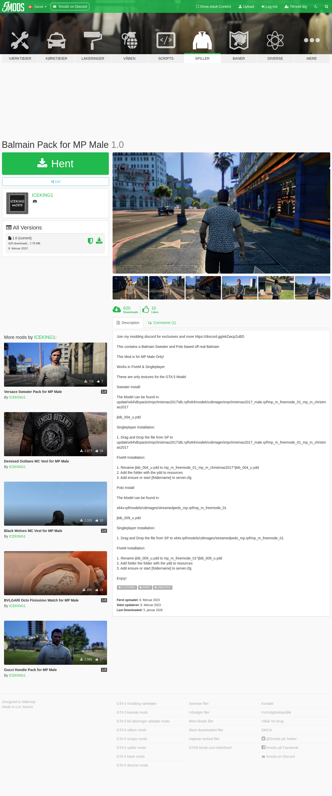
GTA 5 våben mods (131, 730)
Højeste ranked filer (204, 739)
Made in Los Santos (17, 707)
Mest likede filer (201, 721)
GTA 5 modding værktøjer (136, 704)
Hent (55, 164)
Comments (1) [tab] (162, 323)
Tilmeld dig (296, 7)
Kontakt (267, 704)
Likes (154, 312)
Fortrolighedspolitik (276, 712)
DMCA (267, 730)
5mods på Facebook (280, 747)
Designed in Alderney (19, 702)
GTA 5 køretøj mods (132, 712)
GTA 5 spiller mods (131, 748)
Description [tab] (128, 323)
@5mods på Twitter (279, 739)
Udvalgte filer (199, 712)
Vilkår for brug (273, 721)
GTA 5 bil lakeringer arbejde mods (143, 721)
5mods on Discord (278, 756)
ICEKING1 (42, 195)
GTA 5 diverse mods (132, 765)
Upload (246, 7)
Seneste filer (199, 704)
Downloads (130, 312)
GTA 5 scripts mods (131, 739)
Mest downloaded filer (206, 730)
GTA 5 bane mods (130, 756)
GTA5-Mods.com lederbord (210, 748)
